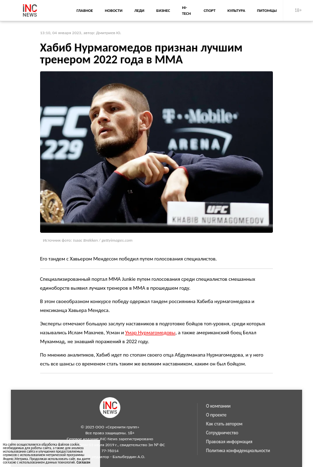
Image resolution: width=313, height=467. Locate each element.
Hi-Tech (186, 10)
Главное (85, 10)
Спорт (209, 10)
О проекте (216, 415)
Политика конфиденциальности (238, 451)
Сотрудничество (222, 433)
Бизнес (163, 10)
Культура (236, 10)
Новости (113, 10)
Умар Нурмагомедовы (150, 332)
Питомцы (267, 10)
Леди (139, 10)
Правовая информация (229, 442)
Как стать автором (224, 424)
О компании (218, 406)
